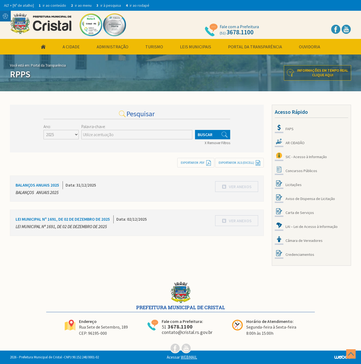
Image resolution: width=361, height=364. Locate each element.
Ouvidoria (309, 46)
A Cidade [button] (71, 46)
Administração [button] (112, 46)
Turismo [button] (154, 46)
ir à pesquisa (109, 5)
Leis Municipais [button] (195, 46)
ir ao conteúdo (53, 5)
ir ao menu (81, 5)
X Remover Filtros (217, 143)
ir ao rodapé (137, 5)
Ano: (47, 126)
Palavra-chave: (93, 126)
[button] (236, 186)
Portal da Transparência (255, 46)
